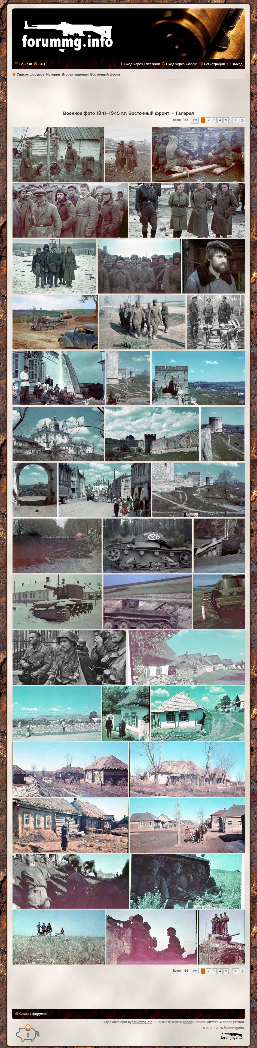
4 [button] (220, 120)
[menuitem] (39, 64)
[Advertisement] (128, 94)
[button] (195, 120)
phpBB (187, 1021)
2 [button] (208, 120)
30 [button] (235, 120)
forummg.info (142, 1021)
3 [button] (214, 120)
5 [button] (226, 120)
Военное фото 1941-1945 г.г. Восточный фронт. (116, 113)
